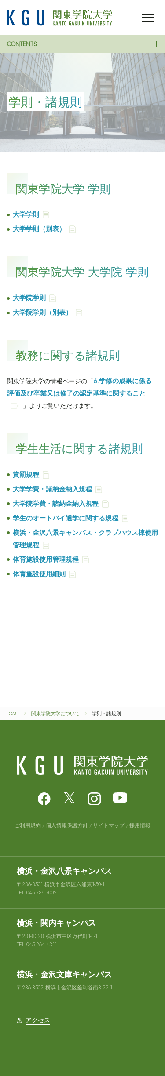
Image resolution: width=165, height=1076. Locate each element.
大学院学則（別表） (42, 312)
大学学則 (26, 214)
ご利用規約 (28, 825)
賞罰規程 (26, 475)
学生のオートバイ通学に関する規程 (65, 518)
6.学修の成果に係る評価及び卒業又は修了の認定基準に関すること (79, 387)
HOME (12, 713)
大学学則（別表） (39, 229)
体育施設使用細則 (39, 574)
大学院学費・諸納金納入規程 (56, 504)
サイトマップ (109, 825)
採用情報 (139, 825)
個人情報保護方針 (67, 825)
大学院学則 (29, 298)
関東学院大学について (55, 713)
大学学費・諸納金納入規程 (52, 489)
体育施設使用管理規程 (46, 559)
